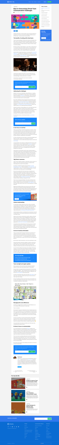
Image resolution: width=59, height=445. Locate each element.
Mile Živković (15, 12)
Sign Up (32, 351)
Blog (46, 427)
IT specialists (37, 433)
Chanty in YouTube (15, 426)
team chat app (16, 140)
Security (25, 434)
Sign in (42, 1)
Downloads (26, 433)
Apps (25, 437)
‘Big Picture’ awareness (44, 15)
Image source (16, 300)
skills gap (28, 328)
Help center (47, 425)
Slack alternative (30, 359)
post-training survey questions (25, 176)
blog (13, 1)
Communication (28, 391)
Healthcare (36, 427)
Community (47, 428)
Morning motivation (49, 436)
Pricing (25, 428)
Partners (25, 436)
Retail (36, 428)
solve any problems (20, 272)
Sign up (45, 1)
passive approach (31, 182)
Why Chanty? (26, 427)
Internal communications (38, 425)
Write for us (47, 431)
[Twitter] (15, 31)
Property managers (37, 436)
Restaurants (36, 439)
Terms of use (12, 443)
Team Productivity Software (28, 431)
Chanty (19, 359)
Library (47, 430)
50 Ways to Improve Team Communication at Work (22, 257)
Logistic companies (37, 434)
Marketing (36, 430)
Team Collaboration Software (28, 430)
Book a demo (49, 1)
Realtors (36, 437)
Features (25, 425)
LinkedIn (19, 364)
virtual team (22, 95)
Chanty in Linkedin (13, 426)
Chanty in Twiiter (8, 426)
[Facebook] (14, 31)
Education (36, 431)
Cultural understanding (44, 18)
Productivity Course (48, 437)
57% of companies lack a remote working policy (24, 104)
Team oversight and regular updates (45, 21)
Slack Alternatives (48, 433)
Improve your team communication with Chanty (45, 26)
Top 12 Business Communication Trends (31, 393)
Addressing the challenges (44, 12)
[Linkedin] (17, 31)
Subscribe (32, 123)
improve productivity (26, 55)
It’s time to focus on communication (45, 24)
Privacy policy (9, 443)
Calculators (47, 434)
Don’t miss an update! (20, 119)
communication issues (32, 166)
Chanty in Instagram (11, 426)
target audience (32, 274)
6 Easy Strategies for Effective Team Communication (23, 260)
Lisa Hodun (28, 399)
